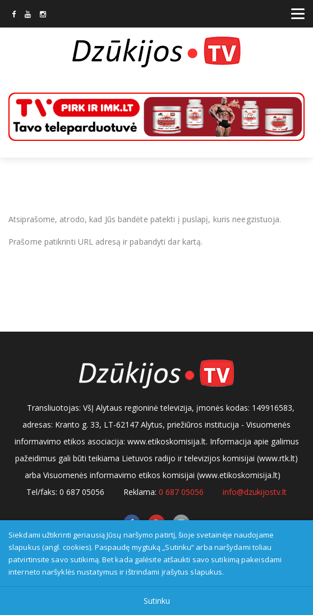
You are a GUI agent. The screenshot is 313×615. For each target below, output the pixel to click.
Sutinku (157, 600)
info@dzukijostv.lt (255, 492)
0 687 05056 (181, 492)
